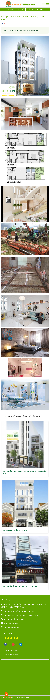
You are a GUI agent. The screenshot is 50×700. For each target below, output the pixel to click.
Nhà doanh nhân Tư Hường (15, 530)
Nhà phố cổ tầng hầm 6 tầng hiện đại (20, 587)
